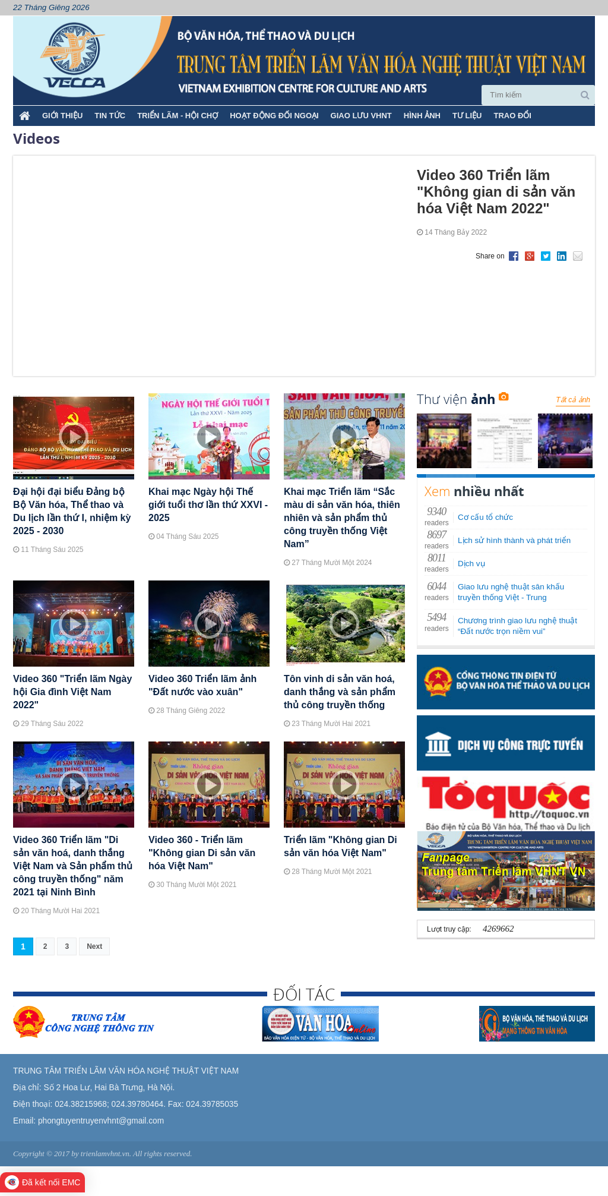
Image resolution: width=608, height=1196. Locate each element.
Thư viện (462, 399)
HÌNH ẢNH (422, 115)
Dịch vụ (471, 563)
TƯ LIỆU (467, 115)
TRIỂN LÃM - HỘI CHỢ (177, 115)
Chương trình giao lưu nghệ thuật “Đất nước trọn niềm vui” (517, 626)
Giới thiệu (62, 115)
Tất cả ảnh (573, 400)
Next (94, 946)
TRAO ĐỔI (512, 115)
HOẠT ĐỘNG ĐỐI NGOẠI (274, 115)
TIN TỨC (109, 115)
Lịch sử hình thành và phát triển (514, 540)
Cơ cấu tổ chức (485, 517)
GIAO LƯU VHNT (361, 115)
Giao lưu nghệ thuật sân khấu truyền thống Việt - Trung (511, 592)
